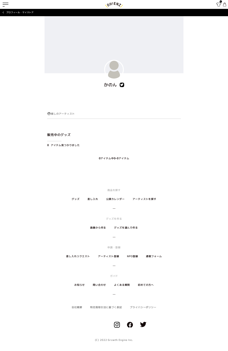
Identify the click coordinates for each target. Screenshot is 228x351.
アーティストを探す (144, 199)
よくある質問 (122, 284)
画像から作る (98, 227)
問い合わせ (99, 284)
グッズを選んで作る (126, 227)
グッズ (76, 199)
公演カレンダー (115, 199)
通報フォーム (154, 256)
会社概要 (77, 307)
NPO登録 (132, 256)
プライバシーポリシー (143, 307)
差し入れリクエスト (78, 256)
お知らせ (79, 284)
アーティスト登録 (108, 256)
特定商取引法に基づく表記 (106, 307)
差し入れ (92, 199)
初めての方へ (146, 284)
